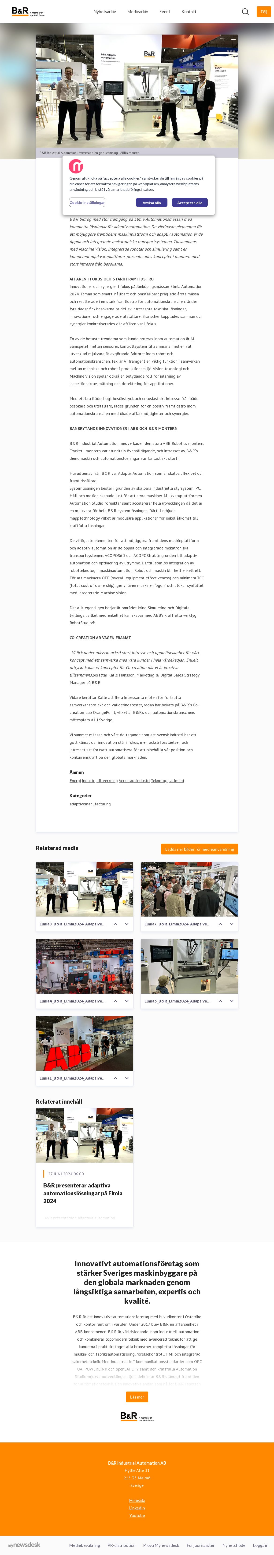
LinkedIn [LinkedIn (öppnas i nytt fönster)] (137, 1508)
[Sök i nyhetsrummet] (245, 11)
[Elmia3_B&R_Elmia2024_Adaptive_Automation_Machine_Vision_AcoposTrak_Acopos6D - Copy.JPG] (189, 966)
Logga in (260, 1545)
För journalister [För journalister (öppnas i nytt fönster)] (201, 1545)
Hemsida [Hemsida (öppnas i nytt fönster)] (137, 1500)
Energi (75, 780)
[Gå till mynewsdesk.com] (24, 1545)
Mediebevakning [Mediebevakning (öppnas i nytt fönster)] (84, 1545)
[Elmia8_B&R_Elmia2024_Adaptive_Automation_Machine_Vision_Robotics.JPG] (84, 889)
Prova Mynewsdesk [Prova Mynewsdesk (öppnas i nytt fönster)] (161, 1545)
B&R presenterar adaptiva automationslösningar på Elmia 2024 (82, 1193)
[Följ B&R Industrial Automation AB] (264, 11)
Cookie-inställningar (87, 202)
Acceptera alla (189, 202)
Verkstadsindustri (134, 780)
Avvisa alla (152, 202)
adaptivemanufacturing (90, 804)
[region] (139, 185)
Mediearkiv (137, 11)
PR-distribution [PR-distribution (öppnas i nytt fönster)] (121, 1545)
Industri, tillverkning (100, 780)
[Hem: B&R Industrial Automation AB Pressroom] (28, 12)
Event (164, 11)
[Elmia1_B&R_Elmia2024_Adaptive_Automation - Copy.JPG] (84, 1043)
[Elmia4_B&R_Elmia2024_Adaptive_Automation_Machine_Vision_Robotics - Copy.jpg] (84, 966)
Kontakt (188, 11)
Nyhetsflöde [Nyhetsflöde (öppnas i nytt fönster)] (233, 1545)
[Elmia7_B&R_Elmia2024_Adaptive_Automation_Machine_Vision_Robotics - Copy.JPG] (189, 889)
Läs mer (137, 1397)
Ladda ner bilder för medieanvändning (199, 849)
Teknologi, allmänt (167, 780)
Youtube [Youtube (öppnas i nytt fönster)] (137, 1515)
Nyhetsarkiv (104, 11)
